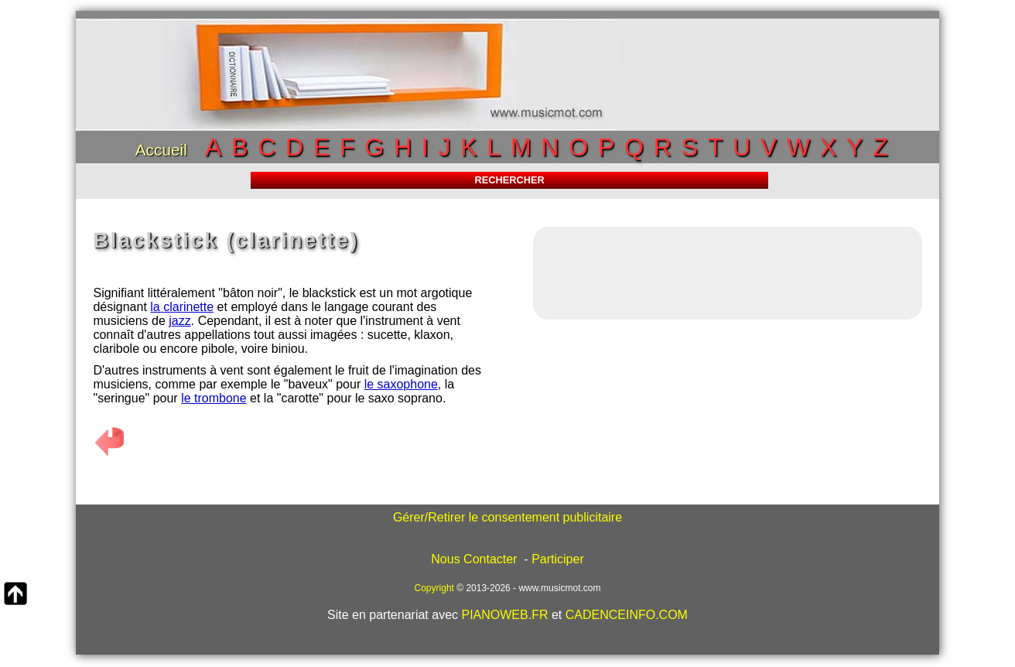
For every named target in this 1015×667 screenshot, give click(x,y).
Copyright (434, 588)
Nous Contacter (474, 559)
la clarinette (182, 306)
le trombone (214, 398)
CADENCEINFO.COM (627, 614)
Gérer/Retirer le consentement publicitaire (507, 517)
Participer (557, 559)
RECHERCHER (509, 180)
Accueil (161, 150)
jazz (179, 320)
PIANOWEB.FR (504, 614)
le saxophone (401, 384)
